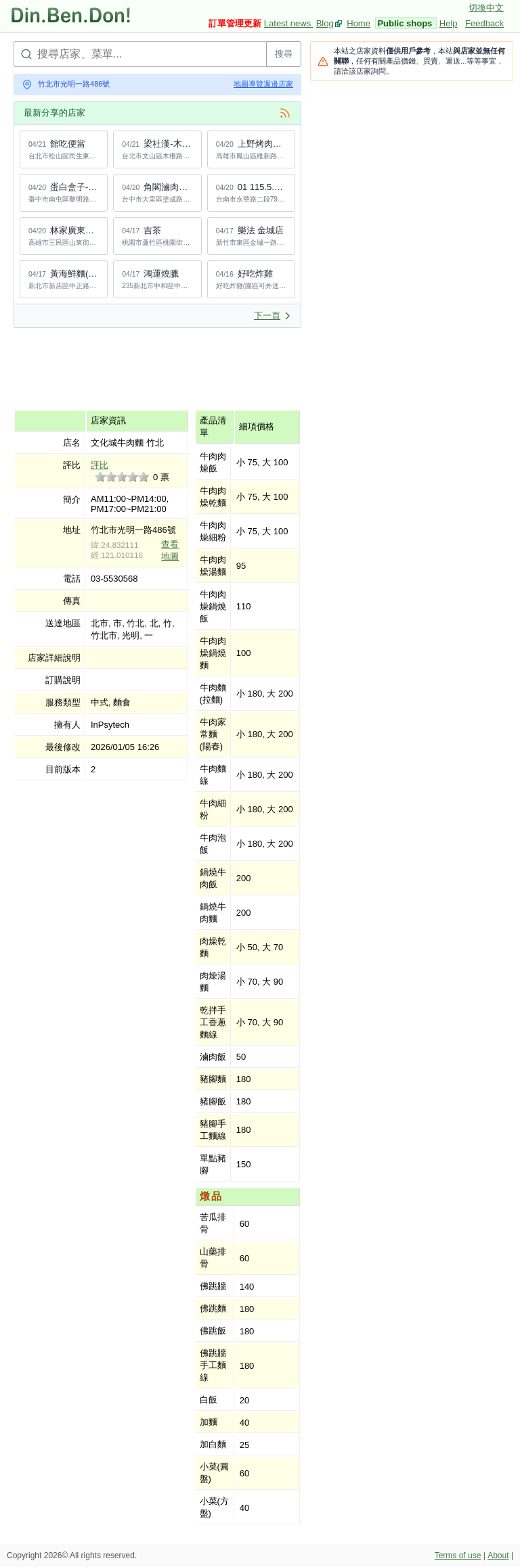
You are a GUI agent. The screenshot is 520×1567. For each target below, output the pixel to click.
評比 (99, 465)
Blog (325, 23)
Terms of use (458, 1555)
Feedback (484, 23)
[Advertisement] (260, 368)
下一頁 (272, 315)
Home (358, 23)
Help (448, 23)
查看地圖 (170, 550)
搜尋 (283, 54)
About (498, 1555)
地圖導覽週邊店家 (263, 84)
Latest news (288, 23)
